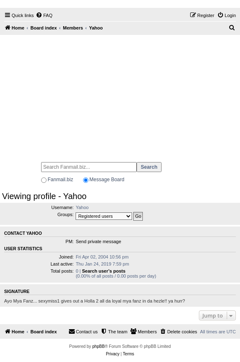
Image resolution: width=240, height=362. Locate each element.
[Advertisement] (120, 95)
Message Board (106, 179)
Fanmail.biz (60, 179)
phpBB (98, 346)
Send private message (98, 241)
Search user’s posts (103, 270)
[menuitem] (44, 15)
